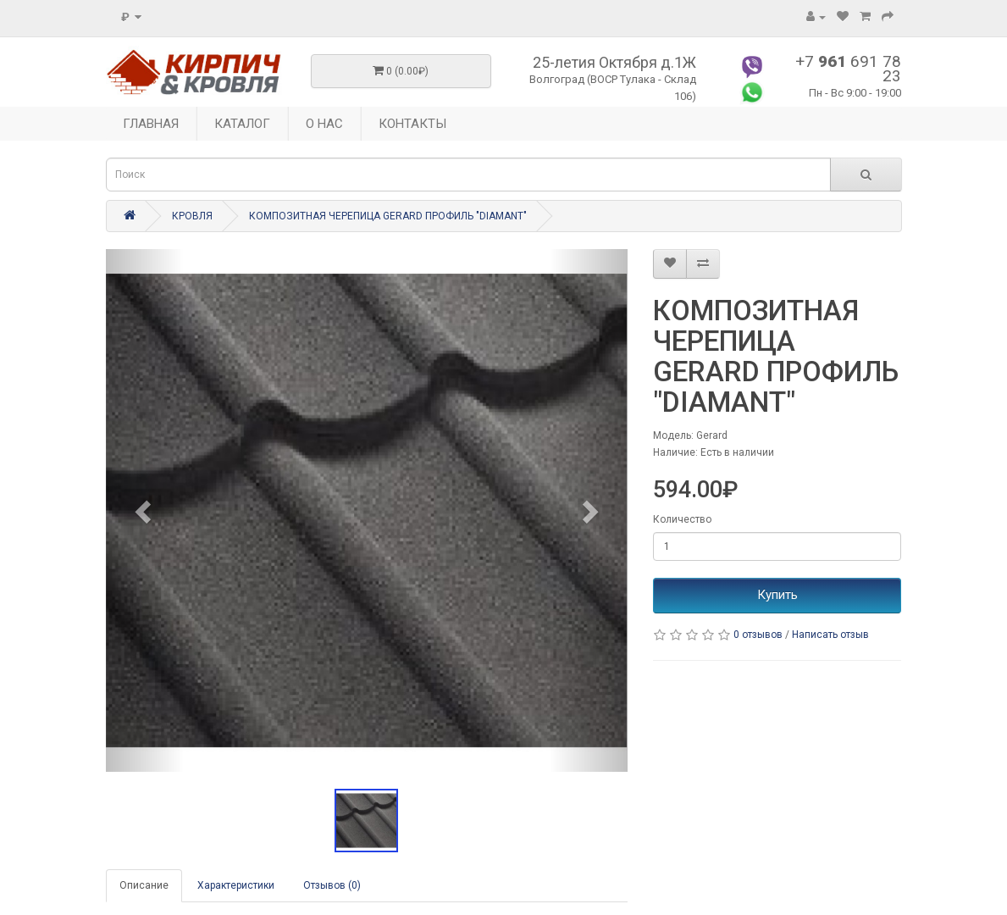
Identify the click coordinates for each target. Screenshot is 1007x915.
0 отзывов (758, 634)
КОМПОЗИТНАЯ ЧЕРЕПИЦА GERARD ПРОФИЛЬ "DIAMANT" (388, 216)
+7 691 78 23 (848, 68)
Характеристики (235, 885)
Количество (682, 519)
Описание (144, 885)
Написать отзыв (830, 634)
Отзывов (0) (332, 885)
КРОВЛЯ (192, 216)
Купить (777, 594)
